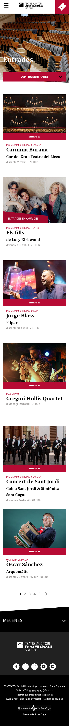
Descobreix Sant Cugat (34, 714)
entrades (34, 137)
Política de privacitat (30, 699)
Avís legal (11, 699)
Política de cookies (53, 699)
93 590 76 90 (35, 690)
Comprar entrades (34, 76)
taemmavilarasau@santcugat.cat (35, 695)
